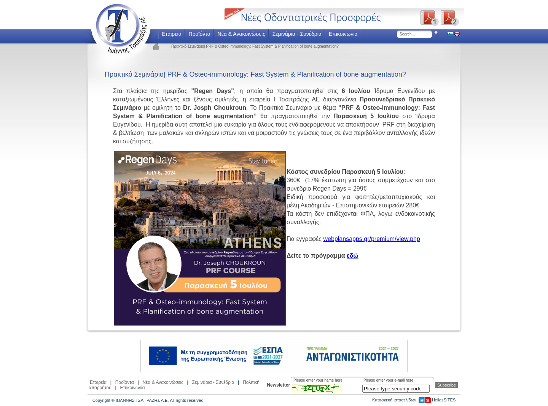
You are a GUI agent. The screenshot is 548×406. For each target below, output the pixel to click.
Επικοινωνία (343, 34)
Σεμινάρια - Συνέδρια (297, 34)
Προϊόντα (199, 34)
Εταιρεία (171, 34)
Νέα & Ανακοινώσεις (241, 34)
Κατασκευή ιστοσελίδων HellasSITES (414, 400)
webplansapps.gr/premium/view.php (371, 239)
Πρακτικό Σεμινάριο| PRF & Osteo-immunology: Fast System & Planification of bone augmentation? (255, 46)
